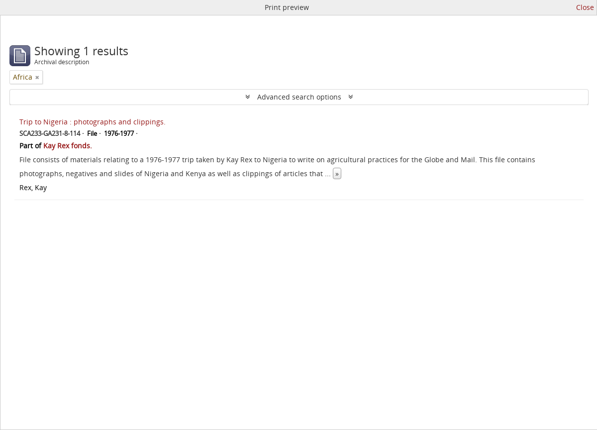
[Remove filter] (37, 77)
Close (585, 7)
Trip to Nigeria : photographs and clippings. (92, 121)
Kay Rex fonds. (67, 145)
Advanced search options (299, 97)
